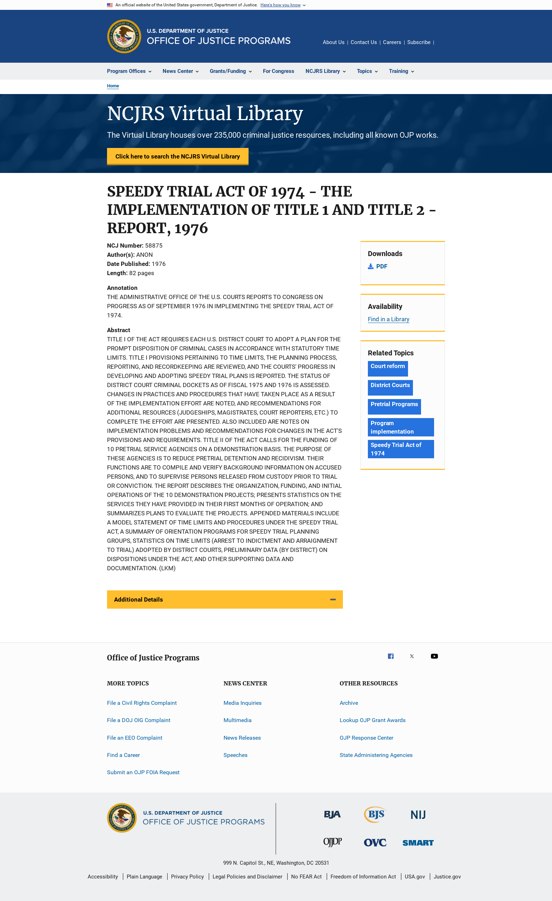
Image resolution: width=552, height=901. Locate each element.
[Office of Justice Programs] (124, 36)
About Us (334, 42)
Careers (392, 42)
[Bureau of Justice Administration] (332, 820)
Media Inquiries (243, 703)
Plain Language (144, 877)
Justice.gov (447, 877)
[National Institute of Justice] (418, 820)
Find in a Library (388, 319)
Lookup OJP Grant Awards (373, 720)
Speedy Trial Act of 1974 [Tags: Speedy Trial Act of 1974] (396, 449)
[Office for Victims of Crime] (375, 848)
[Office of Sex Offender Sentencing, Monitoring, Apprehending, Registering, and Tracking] (418, 847)
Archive (349, 703)
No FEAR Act (306, 877)
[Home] (218, 36)
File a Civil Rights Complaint (142, 703)
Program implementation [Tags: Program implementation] (392, 427)
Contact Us (364, 42)
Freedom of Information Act (363, 877)
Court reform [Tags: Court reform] (388, 365)
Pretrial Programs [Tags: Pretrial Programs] (394, 404)
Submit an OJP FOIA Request (143, 772)
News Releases (242, 737)
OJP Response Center (366, 737)
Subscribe (419, 42)
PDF (381, 266)
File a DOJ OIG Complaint (138, 720)
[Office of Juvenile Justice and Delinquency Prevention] (333, 849)
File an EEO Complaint (134, 737)
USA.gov (415, 877)
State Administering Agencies (376, 755)
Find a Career (123, 755)
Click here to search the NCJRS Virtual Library (177, 156)
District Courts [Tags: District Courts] (390, 385)
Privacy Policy (187, 877)
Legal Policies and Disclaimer (247, 877)
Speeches (235, 755)
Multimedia (238, 720)
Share (445, 47)
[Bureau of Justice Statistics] (375, 824)
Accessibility (103, 877)
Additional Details (138, 599)
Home (113, 85)
